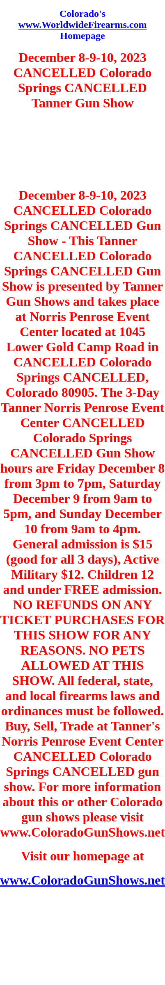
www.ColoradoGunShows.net (82, 880)
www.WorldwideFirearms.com (82, 24)
